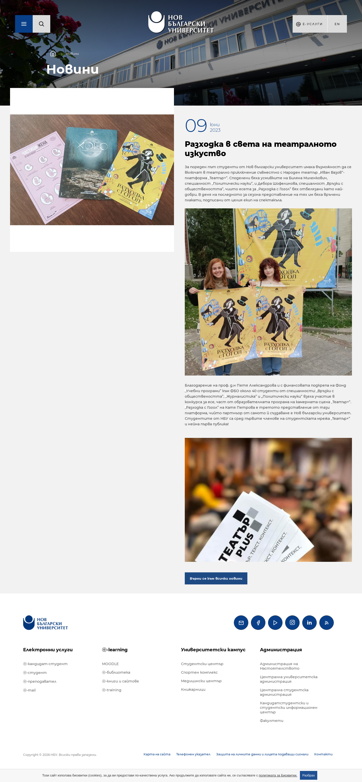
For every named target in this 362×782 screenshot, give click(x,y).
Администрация (281, 650)
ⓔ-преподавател (39, 681)
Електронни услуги (48, 650)
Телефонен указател (193, 754)
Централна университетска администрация (289, 679)
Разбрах (308, 775)
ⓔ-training (111, 690)
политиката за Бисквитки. (278, 775)
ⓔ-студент (35, 672)
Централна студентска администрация (284, 692)
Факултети (271, 720)
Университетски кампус (213, 650)
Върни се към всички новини (216, 578)
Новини (72, 54)
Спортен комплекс (199, 672)
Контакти (323, 754)
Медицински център (201, 681)
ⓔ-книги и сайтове (120, 681)
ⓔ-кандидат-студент (45, 664)
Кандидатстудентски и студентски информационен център (289, 707)
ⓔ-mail (29, 690)
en (337, 24)
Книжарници (193, 689)
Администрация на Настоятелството (279, 666)
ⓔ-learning (115, 650)
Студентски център (202, 664)
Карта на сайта (157, 754)
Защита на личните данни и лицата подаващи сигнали (262, 754)
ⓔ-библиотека (116, 672)
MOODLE (110, 664)
